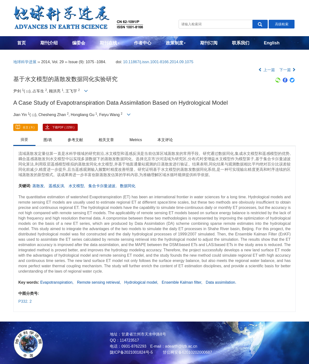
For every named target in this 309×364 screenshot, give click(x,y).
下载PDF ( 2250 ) (63, 127)
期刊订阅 (209, 43)
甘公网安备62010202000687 (187, 352)
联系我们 (240, 43)
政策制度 (176, 43)
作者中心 (142, 43)
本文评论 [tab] (165, 140)
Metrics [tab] (135, 140)
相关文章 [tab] (106, 140)
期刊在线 (109, 43)
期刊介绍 (49, 43)
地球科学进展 (24, 62)
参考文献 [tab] (75, 140)
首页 (21, 43)
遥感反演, (57, 186)
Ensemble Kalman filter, (183, 282)
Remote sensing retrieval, (99, 282)
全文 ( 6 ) (29, 127)
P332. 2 (25, 301)
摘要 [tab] (24, 139)
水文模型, (77, 186)
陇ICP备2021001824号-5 (131, 352)
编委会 (78, 43)
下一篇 (287, 70)
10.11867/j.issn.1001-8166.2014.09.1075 (158, 62)
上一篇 (266, 70)
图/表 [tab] (47, 140)
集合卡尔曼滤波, (103, 186)
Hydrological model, (141, 282)
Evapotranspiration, (57, 282)
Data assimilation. (221, 282)
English (272, 43)
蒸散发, (39, 186)
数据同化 (127, 186)
